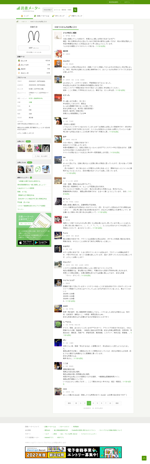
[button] (75, 9)
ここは (65, 363)
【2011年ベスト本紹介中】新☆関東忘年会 (32, 199)
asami (65, 306)
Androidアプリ (49, 437)
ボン (64, 340)
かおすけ (66, 246)
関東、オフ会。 (22, 192)
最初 (69, 403)
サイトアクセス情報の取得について (110, 430)
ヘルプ (47, 434)
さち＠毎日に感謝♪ (70, 33)
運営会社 (47, 430)
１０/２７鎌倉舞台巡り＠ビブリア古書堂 (31, 206)
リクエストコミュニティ (89, 434)
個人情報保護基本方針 (61, 430)
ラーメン (20, 209)
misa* (65, 118)
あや (64, 137)
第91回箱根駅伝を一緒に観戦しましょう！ (32, 185)
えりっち (66, 95)
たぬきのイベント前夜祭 (25, 188)
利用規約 (76, 426)
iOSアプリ (60, 437)
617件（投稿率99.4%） (36, 98)
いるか (65, 217)
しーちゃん (67, 322)
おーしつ (66, 199)
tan (64, 157)
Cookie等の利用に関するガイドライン (84, 430)
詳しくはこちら (26, 223)
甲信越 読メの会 (23, 202)
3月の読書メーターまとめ (33, 52)
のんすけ (66, 61)
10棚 (30, 102)
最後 (117, 403)
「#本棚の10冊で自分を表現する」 (29, 181)
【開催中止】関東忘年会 (25, 195)
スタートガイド (64, 426)
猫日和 (65, 51)
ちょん (65, 233)
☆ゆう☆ (24, 21)
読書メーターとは (50, 426)
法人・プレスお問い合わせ (68, 434)
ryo (64, 178)
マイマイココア (69, 280)
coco (65, 389)
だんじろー (67, 262)
